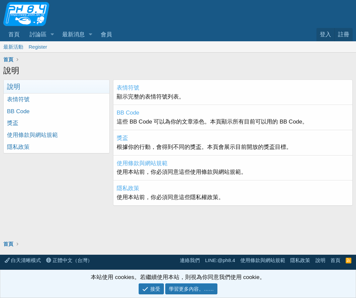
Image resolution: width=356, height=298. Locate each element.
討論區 (38, 34)
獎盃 (12, 123)
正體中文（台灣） (69, 260)
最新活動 (13, 47)
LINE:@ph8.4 (220, 260)
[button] (52, 34)
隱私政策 (18, 147)
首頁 (14, 34)
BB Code (18, 111)
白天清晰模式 (23, 260)
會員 (106, 34)
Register (38, 47)
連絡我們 (190, 260)
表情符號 (18, 99)
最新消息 (73, 34)
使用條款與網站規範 (32, 135)
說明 (320, 260)
